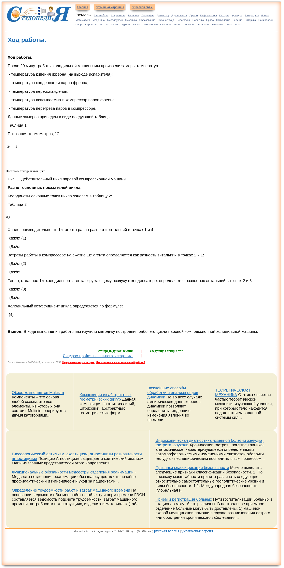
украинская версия (197, 531)
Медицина (98, 20)
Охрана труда (166, 20)
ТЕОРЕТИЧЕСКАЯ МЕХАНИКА (232, 392)
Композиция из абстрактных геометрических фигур (106, 397)
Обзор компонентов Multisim (38, 392)
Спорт (79, 24)
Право (210, 20)
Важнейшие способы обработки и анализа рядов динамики (172, 392)
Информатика (208, 15)
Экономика (217, 24)
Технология (112, 24)
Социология (265, 20)
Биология (133, 15)
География (147, 15)
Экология (203, 24)
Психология (223, 20)
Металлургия (115, 20)
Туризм (126, 24)
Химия (177, 24)
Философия (151, 24)
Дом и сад (163, 15)
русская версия (166, 531)
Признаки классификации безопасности (192, 467)
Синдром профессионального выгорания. (98, 356)
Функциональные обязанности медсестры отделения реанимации (73, 472)
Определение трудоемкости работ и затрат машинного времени (71, 490)
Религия (237, 20)
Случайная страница (110, 7)
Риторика (250, 20)
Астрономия (118, 15)
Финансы (165, 24)
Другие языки (179, 15)
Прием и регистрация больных (183, 499)
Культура (237, 15)
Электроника (234, 24)
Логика (265, 15)
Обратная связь (142, 7)
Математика (83, 20)
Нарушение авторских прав (78, 362)
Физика (137, 24)
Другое (194, 15)
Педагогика (183, 20)
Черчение (189, 24)
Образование (147, 20)
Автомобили (101, 15)
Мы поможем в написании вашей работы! (120, 362)
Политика (198, 20)
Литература (252, 15)
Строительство (94, 24)
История (224, 15)
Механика (131, 20)
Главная (82, 7)
